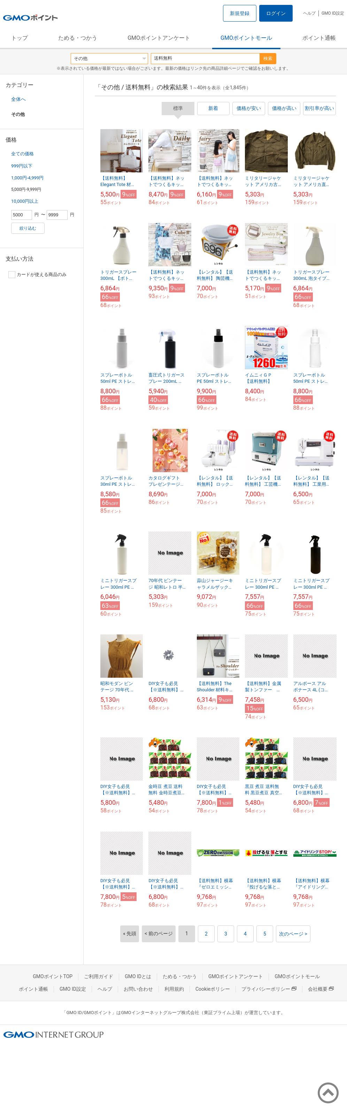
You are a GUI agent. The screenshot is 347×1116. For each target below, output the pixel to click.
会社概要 (321, 989)
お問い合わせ (138, 989)
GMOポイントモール (246, 38)
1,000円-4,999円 (27, 177)
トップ (19, 38)
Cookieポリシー (212, 989)
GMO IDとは (138, 976)
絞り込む (28, 228)
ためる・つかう (77, 38)
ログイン (276, 13)
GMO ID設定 (333, 13)
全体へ (18, 99)
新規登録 (239, 13)
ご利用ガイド (98, 976)
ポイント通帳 (319, 38)
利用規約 (174, 989)
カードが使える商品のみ (37, 274)
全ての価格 (22, 153)
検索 (267, 58)
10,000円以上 (24, 201)
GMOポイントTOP (52, 976)
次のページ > (293, 934)
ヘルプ (309, 13)
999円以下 (21, 166)
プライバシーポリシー (268, 989)
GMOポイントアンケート (159, 38)
